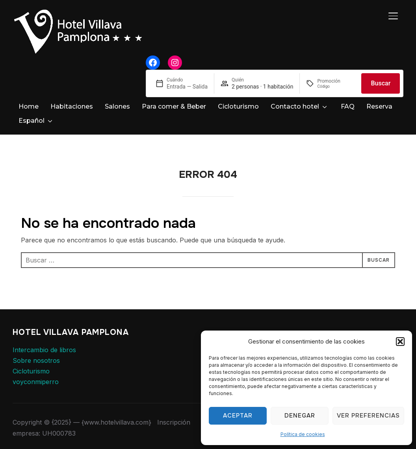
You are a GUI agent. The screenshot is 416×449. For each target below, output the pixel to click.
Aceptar (238, 415)
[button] (400, 342)
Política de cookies (302, 434)
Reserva (379, 106)
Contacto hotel (295, 106)
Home (29, 106)
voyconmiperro (36, 375)
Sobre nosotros (36, 353)
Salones (117, 106)
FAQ (348, 106)
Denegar (299, 415)
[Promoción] (336, 86)
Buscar (380, 83)
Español (32, 120)
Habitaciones (71, 106)
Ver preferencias (368, 415)
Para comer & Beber (174, 106)
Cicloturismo (238, 106)
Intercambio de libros (44, 343)
